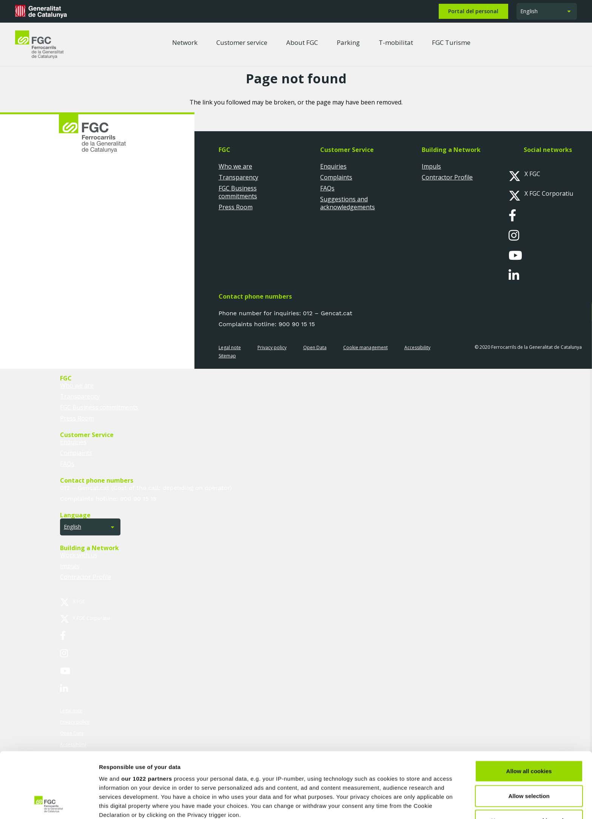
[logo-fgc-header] (39, 44)
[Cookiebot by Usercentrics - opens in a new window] (49, 804)
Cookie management (365, 347)
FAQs (327, 188)
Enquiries (333, 166)
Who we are (235, 166)
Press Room (236, 207)
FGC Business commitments (238, 192)
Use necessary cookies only (529, 759)
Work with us (78, 555)
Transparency (238, 177)
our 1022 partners (146, 717)
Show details (396, 804)
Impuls (431, 166)
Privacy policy (272, 347)
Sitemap (227, 356)
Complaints (336, 177)
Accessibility (417, 347)
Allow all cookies (529, 710)
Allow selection (528, 734)
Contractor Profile (447, 177)
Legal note (230, 347)
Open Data (315, 347)
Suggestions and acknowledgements (347, 203)
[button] (546, 11)
